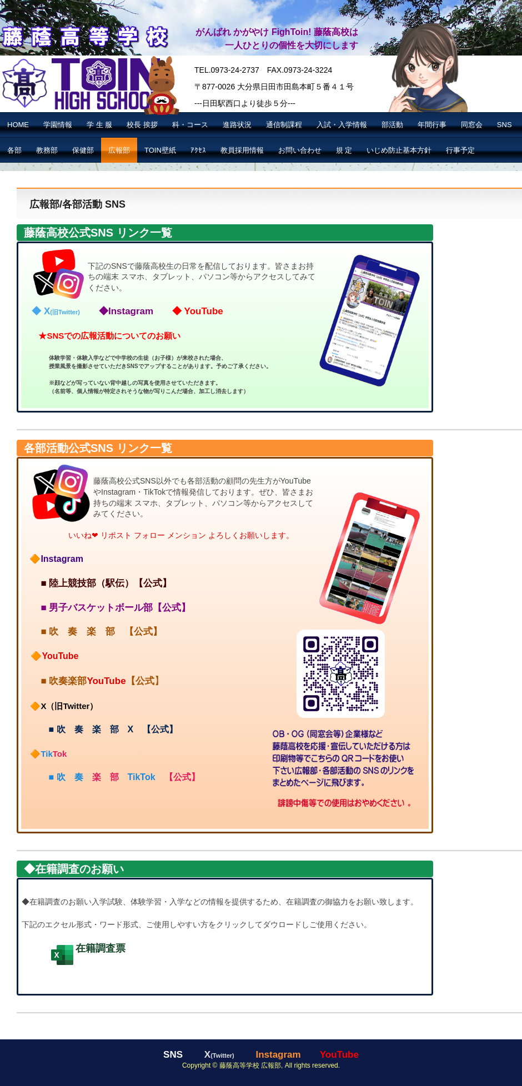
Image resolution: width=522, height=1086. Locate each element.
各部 (14, 150)
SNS (504, 124)
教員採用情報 (242, 150)
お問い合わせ (300, 150)
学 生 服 (99, 124)
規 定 (344, 150)
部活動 (392, 124)
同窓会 (472, 124)
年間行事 (432, 124)
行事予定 (460, 150)
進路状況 (237, 124)
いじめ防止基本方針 (399, 150)
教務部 (47, 150)
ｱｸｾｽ (198, 150)
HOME (18, 124)
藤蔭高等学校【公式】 (84, 35)
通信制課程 (284, 124)
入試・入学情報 (342, 124)
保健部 (83, 150)
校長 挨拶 (142, 124)
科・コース (190, 124)
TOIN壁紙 (160, 150)
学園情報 (57, 124)
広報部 (119, 150)
